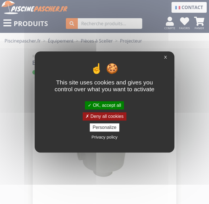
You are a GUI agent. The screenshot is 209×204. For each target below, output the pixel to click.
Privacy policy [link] (104, 137)
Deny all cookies (104, 116)
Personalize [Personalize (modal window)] (104, 127)
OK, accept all (104, 105)
